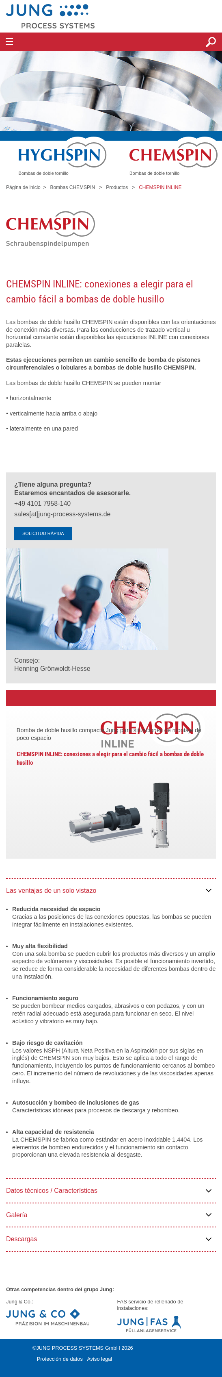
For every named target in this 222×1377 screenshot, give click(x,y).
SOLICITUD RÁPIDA (43, 533)
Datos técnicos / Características (51, 1190)
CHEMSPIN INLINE (160, 187)
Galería (16, 1215)
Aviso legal (99, 1359)
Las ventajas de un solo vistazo (51, 890)
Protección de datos (60, 1359)
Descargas (21, 1239)
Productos (117, 187)
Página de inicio (23, 187)
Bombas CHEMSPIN (72, 187)
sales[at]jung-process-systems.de (62, 514)
